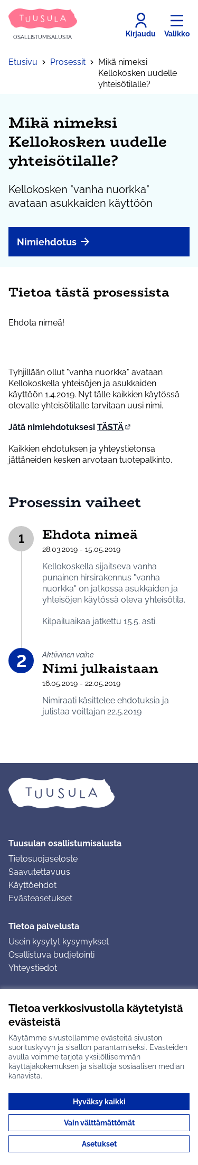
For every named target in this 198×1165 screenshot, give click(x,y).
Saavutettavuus (39, 872)
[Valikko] (177, 25)
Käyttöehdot (32, 885)
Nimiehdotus (54, 241)
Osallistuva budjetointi (51, 955)
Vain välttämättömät (99, 1123)
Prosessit (68, 62)
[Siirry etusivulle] (42, 25)
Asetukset (99, 1144)
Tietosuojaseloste (43, 859)
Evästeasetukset (40, 898)
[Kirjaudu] (141, 25)
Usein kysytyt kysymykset (58, 942)
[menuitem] (99, 241)
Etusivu (22, 62)
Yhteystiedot (32, 968)
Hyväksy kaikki (99, 1101)
